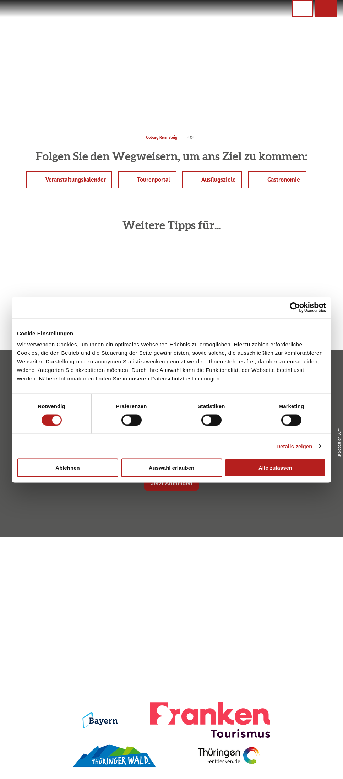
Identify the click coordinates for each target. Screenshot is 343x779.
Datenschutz (284, 571)
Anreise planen (170, 559)
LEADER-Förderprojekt (284, 608)
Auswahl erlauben (171, 468)
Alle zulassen (275, 468)
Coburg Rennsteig (161, 137)
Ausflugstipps (170, 595)
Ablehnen (67, 468)
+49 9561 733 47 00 (62, 598)
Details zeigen (294, 446)
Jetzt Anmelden (171, 483)
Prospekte (170, 583)
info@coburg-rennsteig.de (66, 607)
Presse (284, 583)
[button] (326, 8)
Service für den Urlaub (284, 595)
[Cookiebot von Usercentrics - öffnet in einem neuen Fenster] (295, 307)
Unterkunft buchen (170, 571)
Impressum (284, 559)
